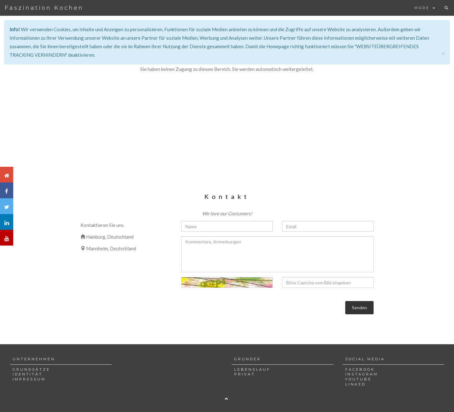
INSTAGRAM (361, 374)
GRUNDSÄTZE (31, 369)
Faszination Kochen (44, 7)
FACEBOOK (360, 369)
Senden (359, 307)
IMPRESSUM (29, 379)
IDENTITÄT (28, 374)
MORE (424, 8)
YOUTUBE (358, 379)
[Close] (443, 53)
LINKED (355, 384)
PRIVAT (244, 374)
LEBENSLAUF (252, 369)
